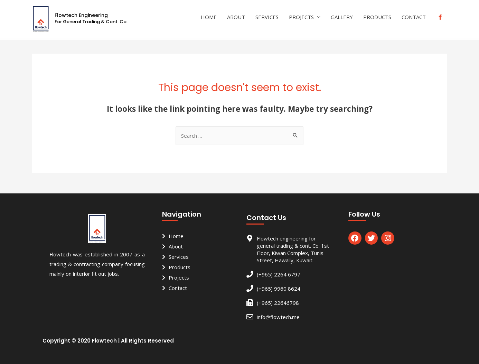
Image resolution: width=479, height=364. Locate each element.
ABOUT (236, 16)
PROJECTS (301, 16)
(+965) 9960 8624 (278, 288)
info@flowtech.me (278, 316)
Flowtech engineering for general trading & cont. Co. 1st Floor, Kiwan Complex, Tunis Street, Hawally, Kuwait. (293, 249)
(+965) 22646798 (278, 302)
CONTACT (414, 16)
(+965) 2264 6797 (278, 274)
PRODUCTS (377, 16)
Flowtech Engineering (81, 15)
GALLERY (342, 16)
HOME (209, 16)
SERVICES (267, 16)
